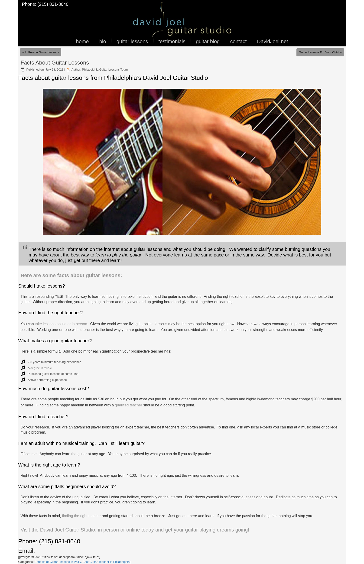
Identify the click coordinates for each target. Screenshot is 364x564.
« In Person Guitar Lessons (40, 52)
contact (238, 41)
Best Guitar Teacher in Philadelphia (106, 562)
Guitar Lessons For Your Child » (320, 52)
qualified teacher (128, 405)
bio (102, 41)
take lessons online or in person (61, 324)
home (82, 41)
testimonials (172, 41)
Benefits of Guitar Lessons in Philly (58, 562)
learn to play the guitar (118, 254)
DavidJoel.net (272, 41)
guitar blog (208, 41)
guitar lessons (132, 41)
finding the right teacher (81, 516)
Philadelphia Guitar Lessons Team (105, 69)
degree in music (41, 368)
